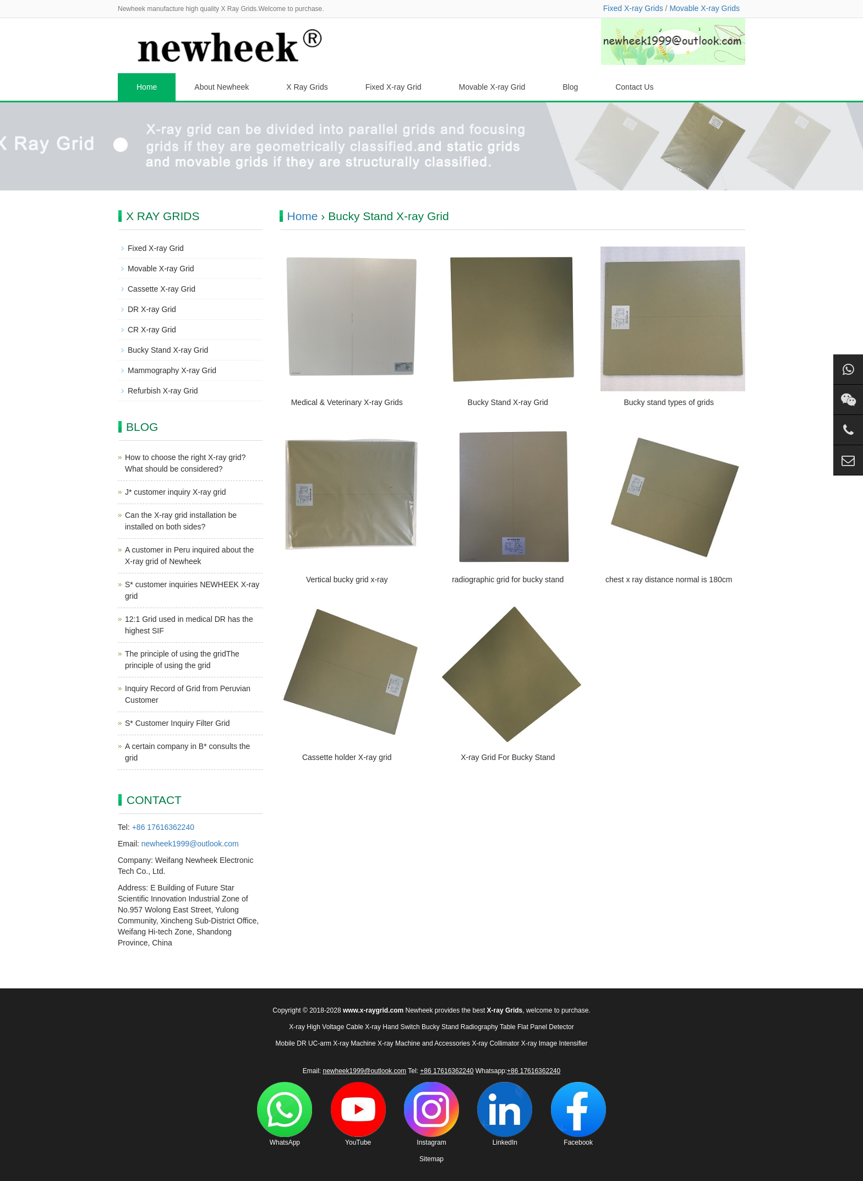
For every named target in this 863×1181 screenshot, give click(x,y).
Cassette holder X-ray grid (347, 757)
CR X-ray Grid (152, 329)
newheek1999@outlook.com (190, 843)
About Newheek (221, 87)
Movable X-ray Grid (492, 87)
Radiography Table (488, 1027)
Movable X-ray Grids (704, 8)
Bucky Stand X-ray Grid (508, 402)
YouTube (358, 1114)
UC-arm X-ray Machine (342, 1043)
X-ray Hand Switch (392, 1027)
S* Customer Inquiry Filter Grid (177, 723)
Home (146, 87)
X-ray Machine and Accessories (424, 1043)
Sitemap (431, 1159)
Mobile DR (291, 1043)
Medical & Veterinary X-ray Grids (347, 402)
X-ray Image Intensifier (554, 1043)
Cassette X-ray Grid (161, 289)
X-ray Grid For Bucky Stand (508, 757)
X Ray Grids (306, 87)
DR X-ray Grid (152, 309)
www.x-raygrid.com (373, 1010)
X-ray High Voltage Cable (326, 1027)
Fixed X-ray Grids (633, 8)
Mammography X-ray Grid (172, 370)
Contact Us (634, 87)
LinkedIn (504, 1114)
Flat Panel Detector (545, 1027)
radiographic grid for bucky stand (508, 579)
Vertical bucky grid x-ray (347, 579)
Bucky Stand (440, 1027)
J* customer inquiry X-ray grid (175, 492)
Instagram (431, 1114)
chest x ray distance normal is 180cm (668, 579)
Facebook (578, 1114)
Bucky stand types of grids (669, 402)
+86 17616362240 (163, 827)
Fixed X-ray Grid (393, 87)
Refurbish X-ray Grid (163, 390)
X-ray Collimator (495, 1043)
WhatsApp (284, 1114)
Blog (570, 87)
